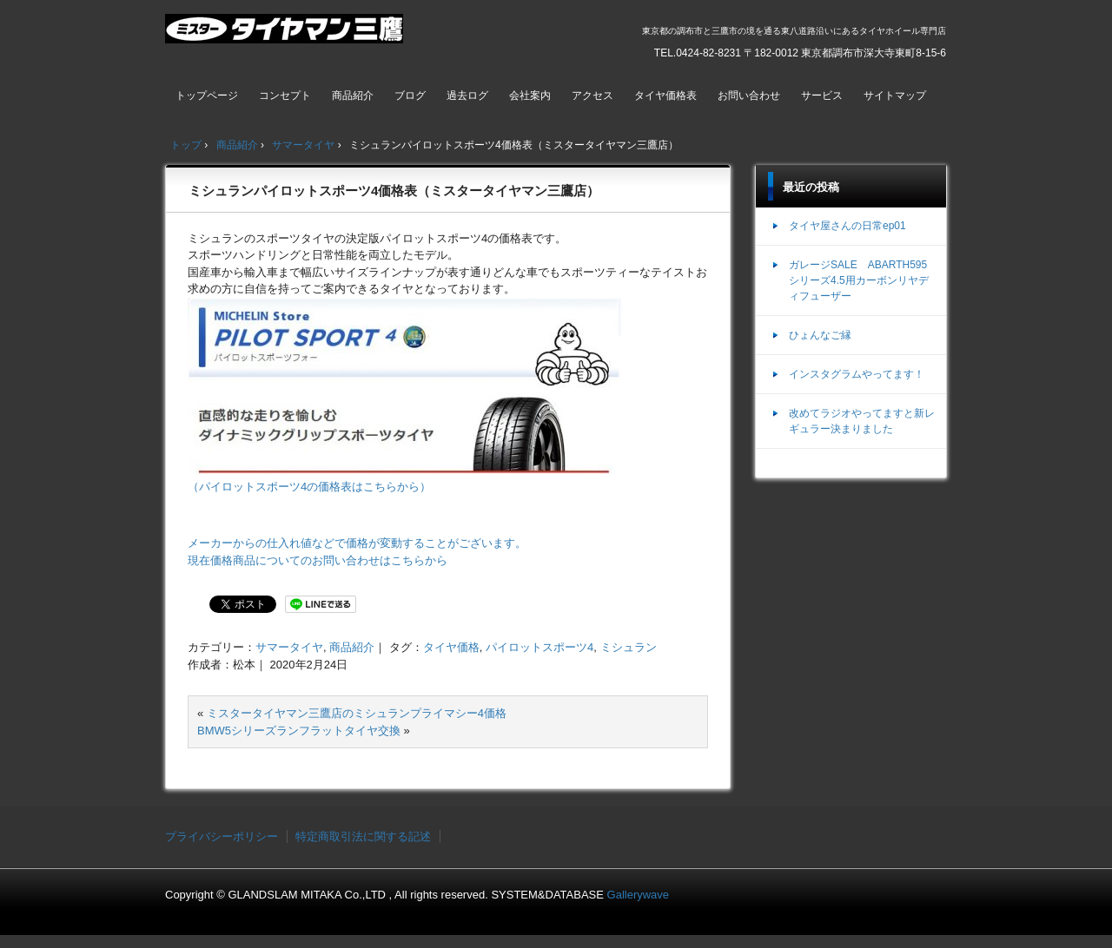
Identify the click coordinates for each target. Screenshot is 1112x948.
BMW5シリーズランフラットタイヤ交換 (298, 730)
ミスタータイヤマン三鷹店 (286, 35)
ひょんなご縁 (820, 335)
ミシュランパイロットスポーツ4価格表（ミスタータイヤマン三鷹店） (394, 190)
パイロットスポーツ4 (539, 647)
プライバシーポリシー (221, 836)
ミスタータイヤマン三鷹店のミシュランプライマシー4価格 (356, 713)
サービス (822, 95)
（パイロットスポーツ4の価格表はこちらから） (309, 486)
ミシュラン (628, 647)
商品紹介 (353, 95)
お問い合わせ (749, 95)
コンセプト (285, 95)
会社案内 (530, 95)
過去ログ (467, 95)
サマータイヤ (289, 647)
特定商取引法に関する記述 (363, 836)
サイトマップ (895, 95)
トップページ (206, 95)
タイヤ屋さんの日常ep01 (847, 226)
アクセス (592, 95)
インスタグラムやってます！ (856, 374)
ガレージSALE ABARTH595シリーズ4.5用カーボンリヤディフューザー (859, 280)
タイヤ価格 (451, 647)
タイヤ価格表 (665, 95)
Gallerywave (638, 894)
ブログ (410, 95)
